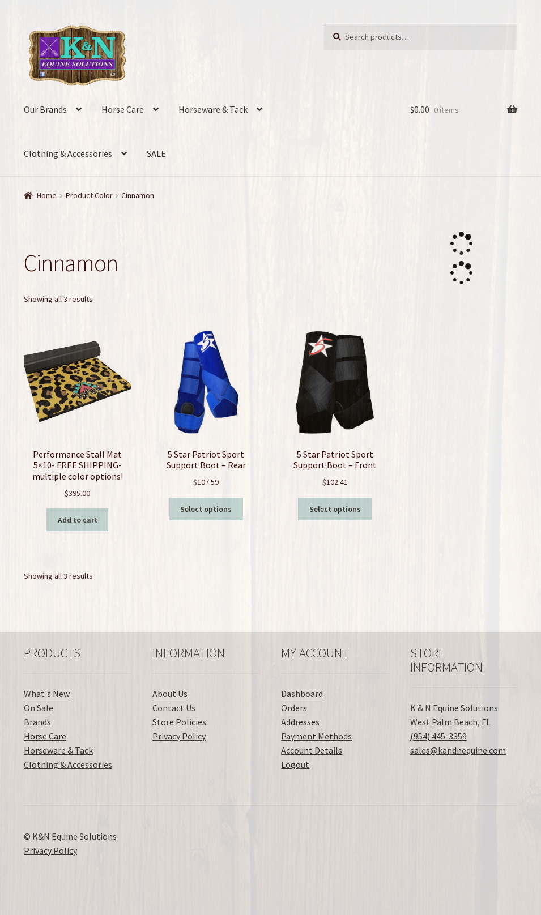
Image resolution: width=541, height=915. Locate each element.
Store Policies (179, 722)
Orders (294, 707)
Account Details (311, 750)
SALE (156, 153)
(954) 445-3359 (438, 736)
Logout (295, 764)
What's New (47, 693)
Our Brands (45, 109)
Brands (37, 722)
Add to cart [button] (77, 520)
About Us (170, 693)
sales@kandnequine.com (458, 750)
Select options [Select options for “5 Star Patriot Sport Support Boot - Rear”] (206, 509)
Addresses (300, 722)
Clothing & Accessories (68, 153)
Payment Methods (316, 736)
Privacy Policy (179, 736)
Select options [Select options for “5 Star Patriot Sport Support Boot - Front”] (335, 509)
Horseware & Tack (213, 109)
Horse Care (122, 109)
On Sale (38, 707)
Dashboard (302, 693)
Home (47, 195)
